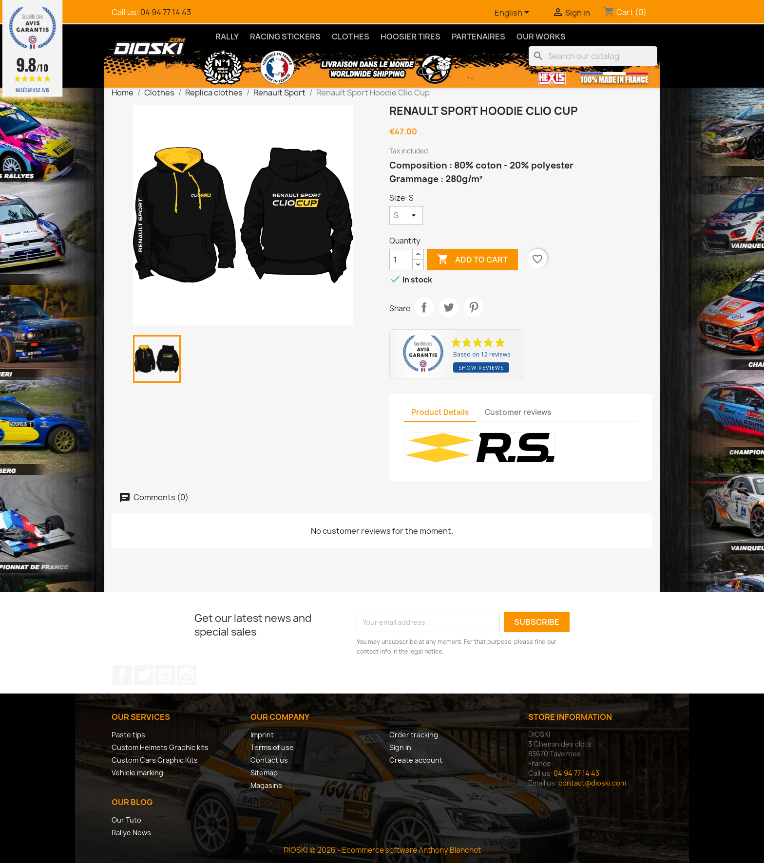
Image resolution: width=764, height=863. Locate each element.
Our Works (541, 36)
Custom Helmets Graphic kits (160, 747)
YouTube (165, 675)
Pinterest (473, 307)
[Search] (593, 56)
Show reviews (481, 367)
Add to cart (472, 259)
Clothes (350, 36)
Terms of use (272, 747)
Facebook (122, 675)
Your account (421, 717)
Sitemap (264, 772)
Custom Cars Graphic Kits (155, 760)
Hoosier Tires (410, 36)
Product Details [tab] (440, 412)
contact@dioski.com (592, 783)
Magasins (266, 785)
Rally (227, 36)
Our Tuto (126, 820)
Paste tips (128, 734)
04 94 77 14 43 (165, 12)
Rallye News (131, 832)
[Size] (406, 215)
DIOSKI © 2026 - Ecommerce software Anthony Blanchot (382, 850)
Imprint (262, 734)
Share (424, 307)
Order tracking (413, 734)
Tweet (448, 307)
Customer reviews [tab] (518, 412)
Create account (415, 760)
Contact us (269, 760)
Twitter (143, 675)
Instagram (186, 675)
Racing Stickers (285, 36)
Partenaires (478, 36)
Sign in (400, 747)
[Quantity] (401, 259)
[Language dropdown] (514, 13)
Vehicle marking (137, 772)
